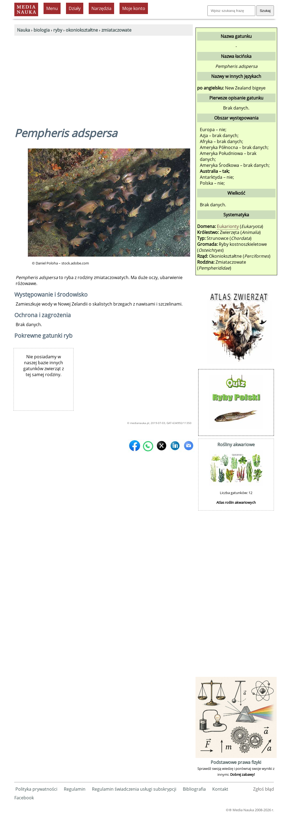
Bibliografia (194, 789)
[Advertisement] (104, 76)
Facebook (24, 798)
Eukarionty (228, 226)
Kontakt (220, 789)
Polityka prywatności (36, 789)
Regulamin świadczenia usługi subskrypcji (134, 789)
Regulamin (74, 789)
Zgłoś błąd (263, 789)
